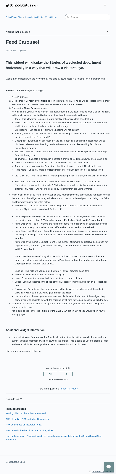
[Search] (87, 17)
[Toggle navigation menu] (105, 5)
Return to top (14, 398)
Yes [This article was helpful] (50, 374)
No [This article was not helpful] (66, 374)
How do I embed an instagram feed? (24, 424)
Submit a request (69, 388)
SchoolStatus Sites (14, 17)
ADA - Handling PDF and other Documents (27, 419)
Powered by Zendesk (103, 471)
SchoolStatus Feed (33, 17)
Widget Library (51, 17)
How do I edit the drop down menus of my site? (29, 430)
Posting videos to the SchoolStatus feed (26, 413)
